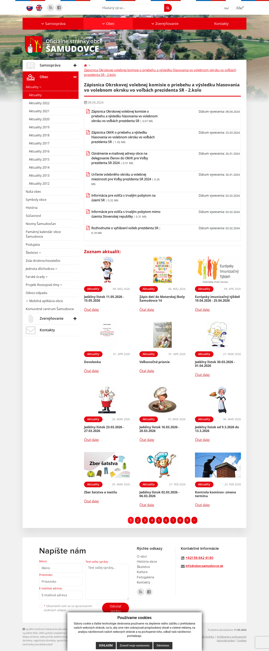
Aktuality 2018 (39, 135)
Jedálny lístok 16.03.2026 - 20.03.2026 (159, 429)
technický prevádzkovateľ (37, 644)
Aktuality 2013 (39, 175)
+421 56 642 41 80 (199, 558)
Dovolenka (92, 362)
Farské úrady (37, 277)
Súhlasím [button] (106, 645)
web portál (46, 636)
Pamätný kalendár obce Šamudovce (43, 234)
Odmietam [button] (162, 645)
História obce (147, 561)
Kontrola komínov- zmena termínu (215, 494)
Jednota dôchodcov (41, 269)
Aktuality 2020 (39, 119)
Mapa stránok (31, 636)
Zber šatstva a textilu (100, 492)
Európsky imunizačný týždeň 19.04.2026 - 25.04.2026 (217, 299)
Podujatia (33, 244)
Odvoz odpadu (36, 293)
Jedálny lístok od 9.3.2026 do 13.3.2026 (217, 429)
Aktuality (33, 87)
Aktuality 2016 (39, 151)
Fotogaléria (145, 577)
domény (27, 640)
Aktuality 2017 (39, 143)
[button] (53, 24)
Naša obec (33, 191)
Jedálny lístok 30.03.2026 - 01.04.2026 (215, 364)
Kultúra (142, 572)
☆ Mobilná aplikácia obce (44, 301)
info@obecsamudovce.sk (204, 566)
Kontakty (221, 23)
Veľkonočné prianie (154, 362)
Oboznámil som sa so (68, 608)
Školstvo (33, 252)
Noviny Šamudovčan (41, 224)
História (32, 207)
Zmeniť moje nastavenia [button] (134, 645)
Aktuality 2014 (39, 167)
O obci (142, 556)
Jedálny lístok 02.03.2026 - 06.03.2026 (159, 494)
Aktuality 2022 (39, 103)
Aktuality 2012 (39, 183)
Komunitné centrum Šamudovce (50, 309)
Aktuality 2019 (39, 127)
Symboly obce (36, 199)
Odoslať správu (115, 608)
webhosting (61, 636)
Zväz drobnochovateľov (43, 260)
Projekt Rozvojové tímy (44, 285)
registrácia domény (44, 640)
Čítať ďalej (91, 310)
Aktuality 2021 (39, 111)
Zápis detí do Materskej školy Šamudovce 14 (162, 299)
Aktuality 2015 (39, 159)
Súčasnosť (33, 216)
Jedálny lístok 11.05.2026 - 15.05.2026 (104, 299)
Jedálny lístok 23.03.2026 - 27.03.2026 (104, 429)
